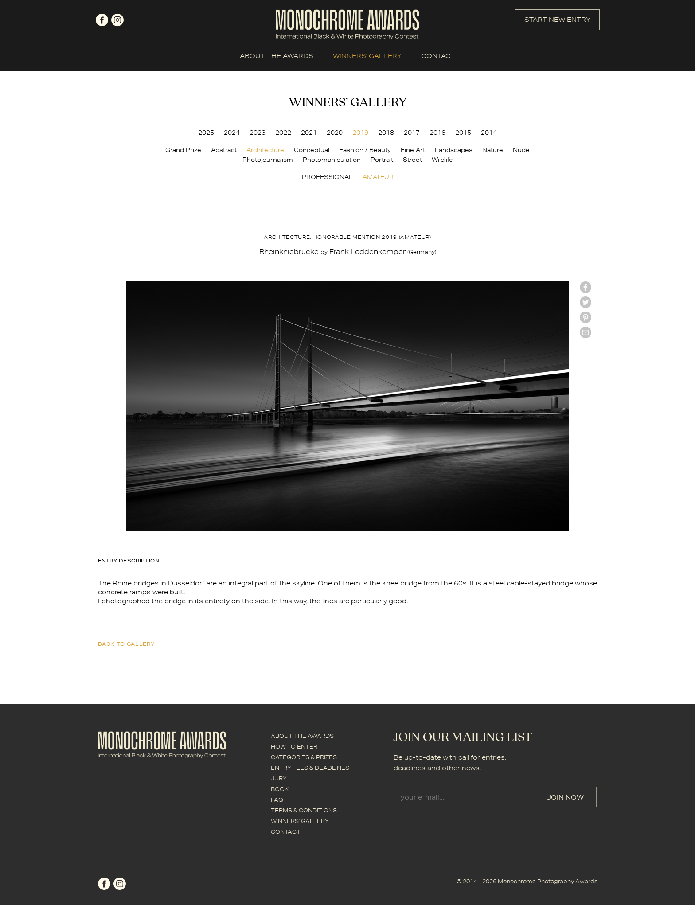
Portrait (382, 160)
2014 (489, 133)
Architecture (265, 150)
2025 (206, 133)
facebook (102, 20)
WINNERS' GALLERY (367, 56)
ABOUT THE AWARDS (276, 56)
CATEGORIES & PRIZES (304, 757)
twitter (585, 302)
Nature (492, 150)
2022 (283, 133)
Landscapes (453, 150)
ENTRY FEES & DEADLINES (310, 768)
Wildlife (442, 160)
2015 (463, 133)
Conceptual (311, 150)
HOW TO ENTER (294, 746)
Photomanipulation (332, 160)
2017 (412, 133)
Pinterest (585, 317)
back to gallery (126, 643)
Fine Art (413, 150)
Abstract (224, 150)
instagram (117, 20)
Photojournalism (267, 160)
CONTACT (438, 56)
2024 (232, 133)
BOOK (280, 789)
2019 (360, 133)
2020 (335, 133)
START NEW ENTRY (557, 19)
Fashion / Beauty (365, 150)
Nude (521, 150)
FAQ (277, 800)
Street (412, 160)
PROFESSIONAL (327, 177)
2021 (309, 133)
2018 (386, 133)
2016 (437, 133)
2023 (258, 133)
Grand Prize (183, 150)
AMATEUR (378, 177)
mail (585, 332)
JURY (279, 778)
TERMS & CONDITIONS (304, 810)
